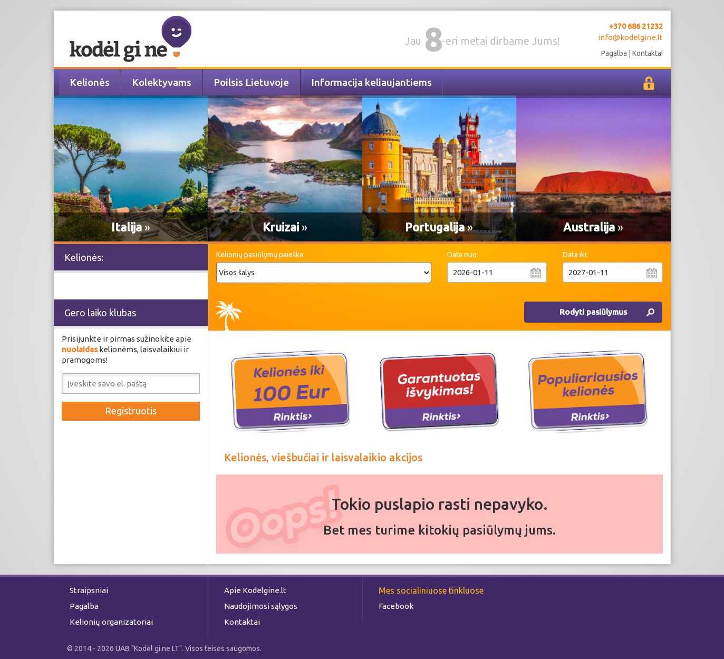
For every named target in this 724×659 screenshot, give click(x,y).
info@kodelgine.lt (630, 37)
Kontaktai (647, 53)
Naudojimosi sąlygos (260, 606)
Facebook (396, 606)
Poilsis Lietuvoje (251, 82)
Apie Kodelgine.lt (255, 590)
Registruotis (131, 410)
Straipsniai (89, 590)
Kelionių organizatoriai (111, 621)
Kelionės (90, 82)
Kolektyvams (161, 82)
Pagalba (614, 53)
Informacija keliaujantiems (371, 82)
